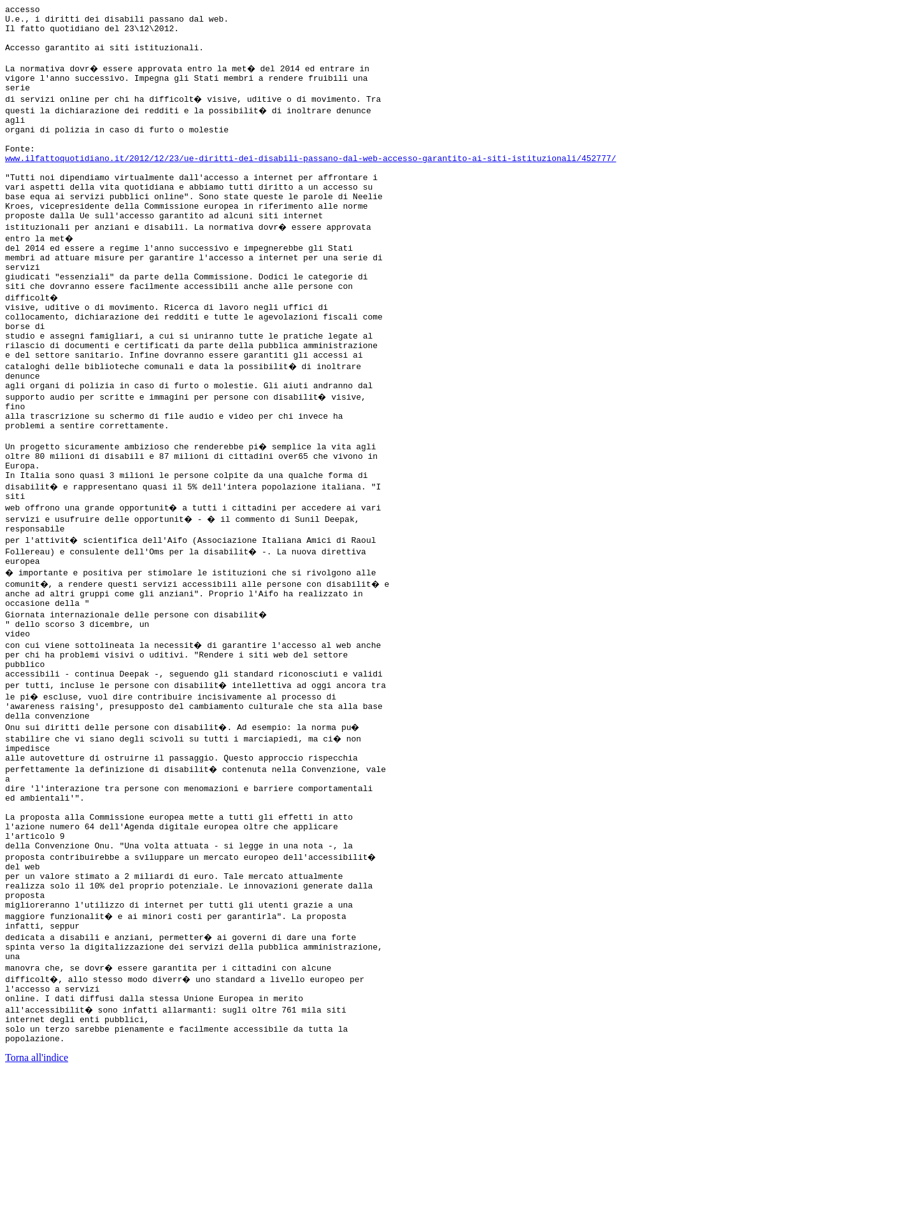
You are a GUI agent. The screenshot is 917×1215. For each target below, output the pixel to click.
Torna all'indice (36, 1198)
